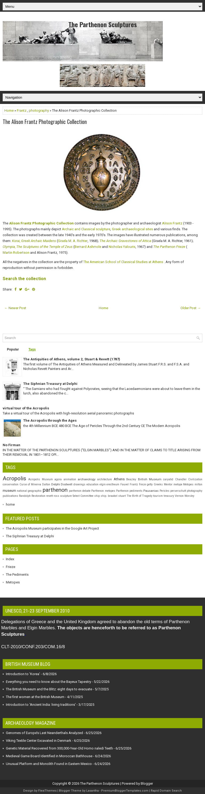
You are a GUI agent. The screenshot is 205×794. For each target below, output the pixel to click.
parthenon (55, 490)
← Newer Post (15, 308)
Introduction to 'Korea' (23, 674)
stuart (122, 496)
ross (56, 496)
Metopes (188, 484)
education (92, 484)
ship (97, 496)
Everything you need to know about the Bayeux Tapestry (48, 682)
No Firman (11, 445)
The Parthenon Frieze (169, 247)
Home (9, 110)
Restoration (38, 496)
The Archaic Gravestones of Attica (125, 241)
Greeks (158, 484)
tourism (158, 496)
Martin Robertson (16, 253)
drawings (79, 484)
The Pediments (17, 575)
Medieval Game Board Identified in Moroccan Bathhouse (49, 756)
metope (178, 484)
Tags (32, 349)
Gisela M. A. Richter (73, 241)
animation (70, 479)
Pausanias (151, 491)
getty (150, 484)
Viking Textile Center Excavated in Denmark (38, 741)
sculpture (66, 496)
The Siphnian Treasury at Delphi (50, 384)
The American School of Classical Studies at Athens (123, 262)
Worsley (189, 496)
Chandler (181, 479)
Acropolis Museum (40, 479)
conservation (10, 484)
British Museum (149, 479)
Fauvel (124, 484)
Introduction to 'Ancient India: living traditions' (41, 705)
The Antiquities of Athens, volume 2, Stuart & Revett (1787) (71, 359)
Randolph (25, 496)
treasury (169, 496)
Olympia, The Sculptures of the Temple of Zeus (38, 247)
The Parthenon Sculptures (102, 24)
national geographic (29, 491)
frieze (142, 484)
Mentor (168, 484)
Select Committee (83, 496)
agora (58, 479)
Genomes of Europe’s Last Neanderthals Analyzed (44, 733)
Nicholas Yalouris (122, 247)
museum (9, 491)
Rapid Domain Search (166, 790)
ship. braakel (109, 496)
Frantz (21, 110)
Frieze (10, 567)
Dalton (46, 484)
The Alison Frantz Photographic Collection (45, 121)
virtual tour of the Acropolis (26, 408)
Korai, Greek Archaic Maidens (34, 241)
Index (10, 559)
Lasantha (92, 790)
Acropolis (14, 478)
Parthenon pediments (129, 491)
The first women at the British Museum (35, 697)
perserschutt (178, 491)
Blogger (147, 783)
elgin (103, 484)
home (10, 504)
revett (49, 496)
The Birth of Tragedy (139, 496)
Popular (13, 349)
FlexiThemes (47, 790)
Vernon (179, 496)
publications (10, 496)
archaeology (87, 479)
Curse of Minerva (30, 484)
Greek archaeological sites (132, 229)
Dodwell (66, 484)
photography (39, 110)
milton (198, 484)
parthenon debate (79, 491)
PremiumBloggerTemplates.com (124, 790)
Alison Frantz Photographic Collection (41, 223)
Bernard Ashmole (87, 247)
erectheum (113, 484)
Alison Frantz (172, 223)
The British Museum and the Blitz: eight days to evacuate (49, 689)
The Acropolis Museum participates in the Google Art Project (52, 528)
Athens (119, 479)
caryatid (168, 479)
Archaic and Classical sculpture (86, 229)
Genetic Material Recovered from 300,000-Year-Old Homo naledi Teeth (59, 748)
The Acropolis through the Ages (50, 420)
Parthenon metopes (103, 491)
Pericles (164, 491)
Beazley (131, 479)
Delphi (55, 484)
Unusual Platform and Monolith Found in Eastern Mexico (49, 764)
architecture (104, 479)
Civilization (195, 479)
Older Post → (190, 308)
